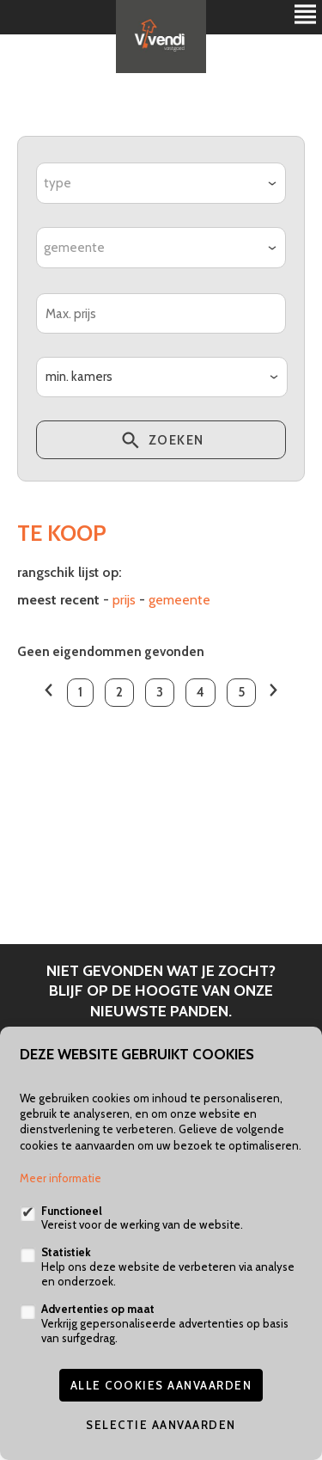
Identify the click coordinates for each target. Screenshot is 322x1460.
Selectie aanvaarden (161, 1425)
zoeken (161, 443)
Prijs (124, 600)
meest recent (58, 600)
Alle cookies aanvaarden (161, 1385)
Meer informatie (60, 1178)
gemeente (179, 600)
